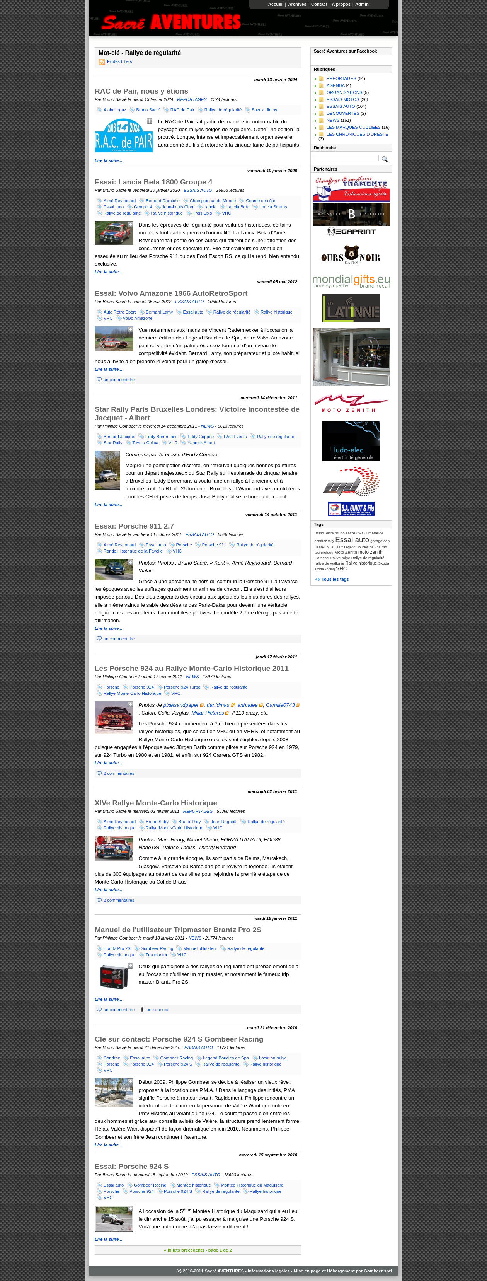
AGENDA (336, 85)
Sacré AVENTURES (224, 1271)
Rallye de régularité (223, 109)
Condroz (112, 1058)
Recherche (325, 147)
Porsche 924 (141, 687)
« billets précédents (184, 1250)
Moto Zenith (345, 552)
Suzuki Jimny (264, 109)
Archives (297, 4)
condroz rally (324, 541)
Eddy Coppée (200, 436)
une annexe (157, 1009)
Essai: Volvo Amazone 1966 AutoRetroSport (171, 293)
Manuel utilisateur (200, 948)
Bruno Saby (157, 821)
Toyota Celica (145, 442)
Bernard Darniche (163, 200)
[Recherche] (347, 158)
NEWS (207, 426)
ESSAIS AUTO (198, 190)
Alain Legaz (115, 109)
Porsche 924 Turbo (182, 687)
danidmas (221, 705)
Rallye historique (167, 213)
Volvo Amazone (138, 318)
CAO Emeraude (369, 533)
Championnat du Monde (213, 200)
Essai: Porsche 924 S (132, 1166)
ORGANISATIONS (344, 92)
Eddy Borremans (161, 436)
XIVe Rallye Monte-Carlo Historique (156, 803)
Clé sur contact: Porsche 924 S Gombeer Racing (179, 1039)
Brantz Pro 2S (117, 948)
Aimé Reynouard (120, 200)
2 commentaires (119, 773)
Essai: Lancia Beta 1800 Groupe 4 (153, 182)
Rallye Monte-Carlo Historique (132, 693)
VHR (173, 442)
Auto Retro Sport (120, 312)
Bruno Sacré (148, 109)
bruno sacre (345, 533)
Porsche (184, 544)
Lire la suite (107, 160)
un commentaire (119, 379)
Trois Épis (202, 213)
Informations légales (269, 1271)
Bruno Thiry (190, 821)
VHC (226, 213)
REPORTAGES (192, 99)
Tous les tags (335, 579)
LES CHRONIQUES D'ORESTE (357, 134)
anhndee (250, 705)
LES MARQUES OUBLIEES (354, 127)
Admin (362, 4)
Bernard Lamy (159, 312)
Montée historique (194, 1185)
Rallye (335, 558)
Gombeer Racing (157, 948)
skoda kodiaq (325, 569)
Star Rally (113, 442)
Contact (319, 4)
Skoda (383, 563)
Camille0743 (283, 705)
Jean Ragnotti (224, 821)
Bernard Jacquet (119, 436)
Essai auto (114, 207)
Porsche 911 (214, 544)
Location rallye (273, 1058)
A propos (341, 4)
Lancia (210, 207)
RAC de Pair (182, 109)
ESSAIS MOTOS (343, 99)
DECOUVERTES (343, 113)
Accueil (276, 4)
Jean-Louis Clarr (178, 207)
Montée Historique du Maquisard (252, 1185)
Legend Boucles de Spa (226, 1058)
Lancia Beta (237, 207)
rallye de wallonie (329, 563)
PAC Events (235, 436)
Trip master (156, 954)
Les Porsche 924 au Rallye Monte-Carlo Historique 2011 (192, 668)
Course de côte (260, 200)
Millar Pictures (210, 713)
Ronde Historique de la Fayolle (133, 551)
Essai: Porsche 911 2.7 (134, 526)
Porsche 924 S (178, 1064)
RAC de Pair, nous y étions (141, 91)
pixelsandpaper (183, 705)
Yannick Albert (201, 442)
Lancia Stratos (273, 207)
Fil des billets (119, 61)
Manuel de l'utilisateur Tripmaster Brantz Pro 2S (178, 930)
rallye (346, 558)
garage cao (380, 541)
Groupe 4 (143, 207)
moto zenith (370, 552)
